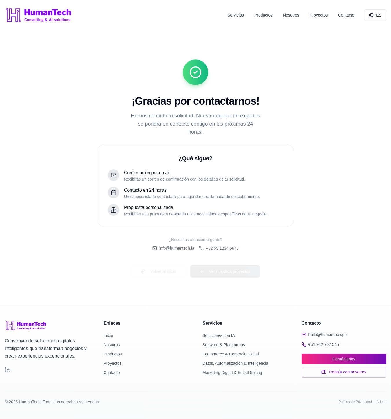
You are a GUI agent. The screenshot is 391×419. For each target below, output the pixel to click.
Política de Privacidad (355, 402)
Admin (381, 402)
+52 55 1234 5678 (219, 248)
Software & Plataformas (223, 344)
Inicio (108, 335)
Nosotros (112, 344)
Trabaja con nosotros (343, 372)
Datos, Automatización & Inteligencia (235, 363)
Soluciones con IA (218, 335)
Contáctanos (343, 359)
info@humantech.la (173, 248)
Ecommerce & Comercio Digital (230, 354)
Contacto (112, 372)
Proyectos (113, 363)
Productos (113, 354)
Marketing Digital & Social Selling (232, 372)
